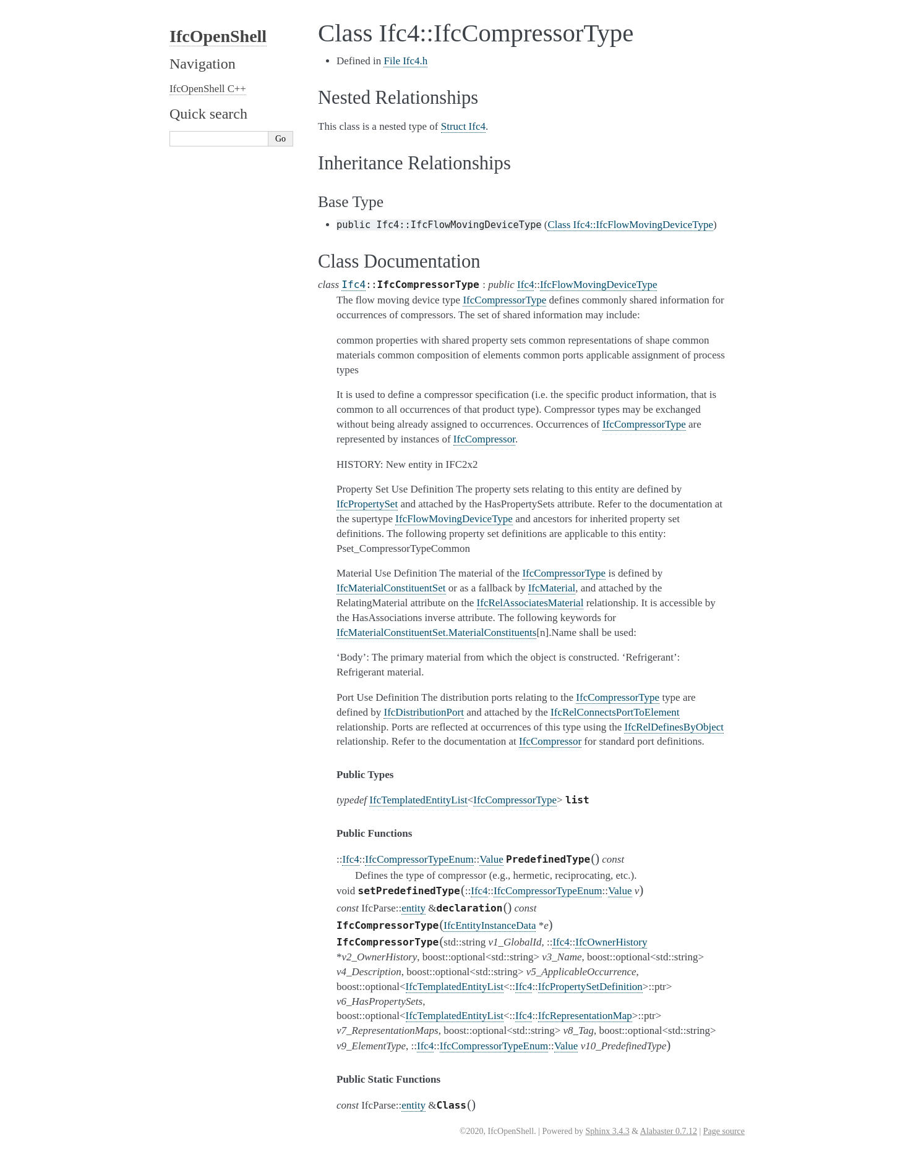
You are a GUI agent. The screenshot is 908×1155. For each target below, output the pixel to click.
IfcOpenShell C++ (207, 89)
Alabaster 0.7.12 (668, 1131)
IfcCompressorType (515, 800)
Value (491, 859)
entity (413, 908)
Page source (724, 1131)
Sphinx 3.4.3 (607, 1131)
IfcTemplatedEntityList (418, 800)
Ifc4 (353, 284)
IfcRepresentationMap (585, 1016)
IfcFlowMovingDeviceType (598, 284)
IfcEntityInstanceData (489, 925)
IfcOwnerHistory (611, 942)
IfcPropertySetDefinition (590, 986)
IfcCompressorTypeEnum (419, 859)
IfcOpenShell (218, 36)
